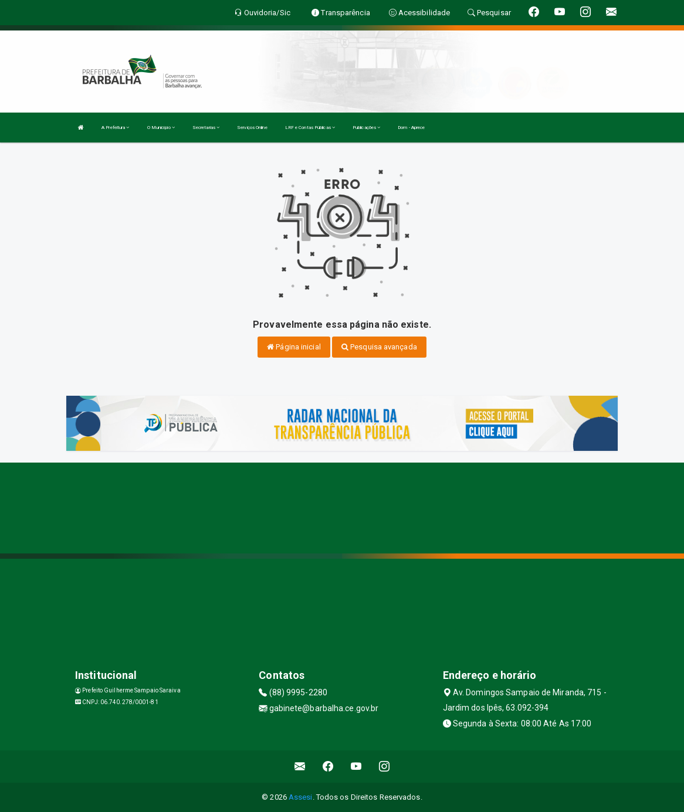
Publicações (366, 127)
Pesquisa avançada (379, 346)
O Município (161, 127)
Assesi (301, 797)
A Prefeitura (115, 127)
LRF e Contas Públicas (310, 127)
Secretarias (205, 127)
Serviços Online (252, 127)
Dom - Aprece (411, 127)
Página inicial (294, 346)
